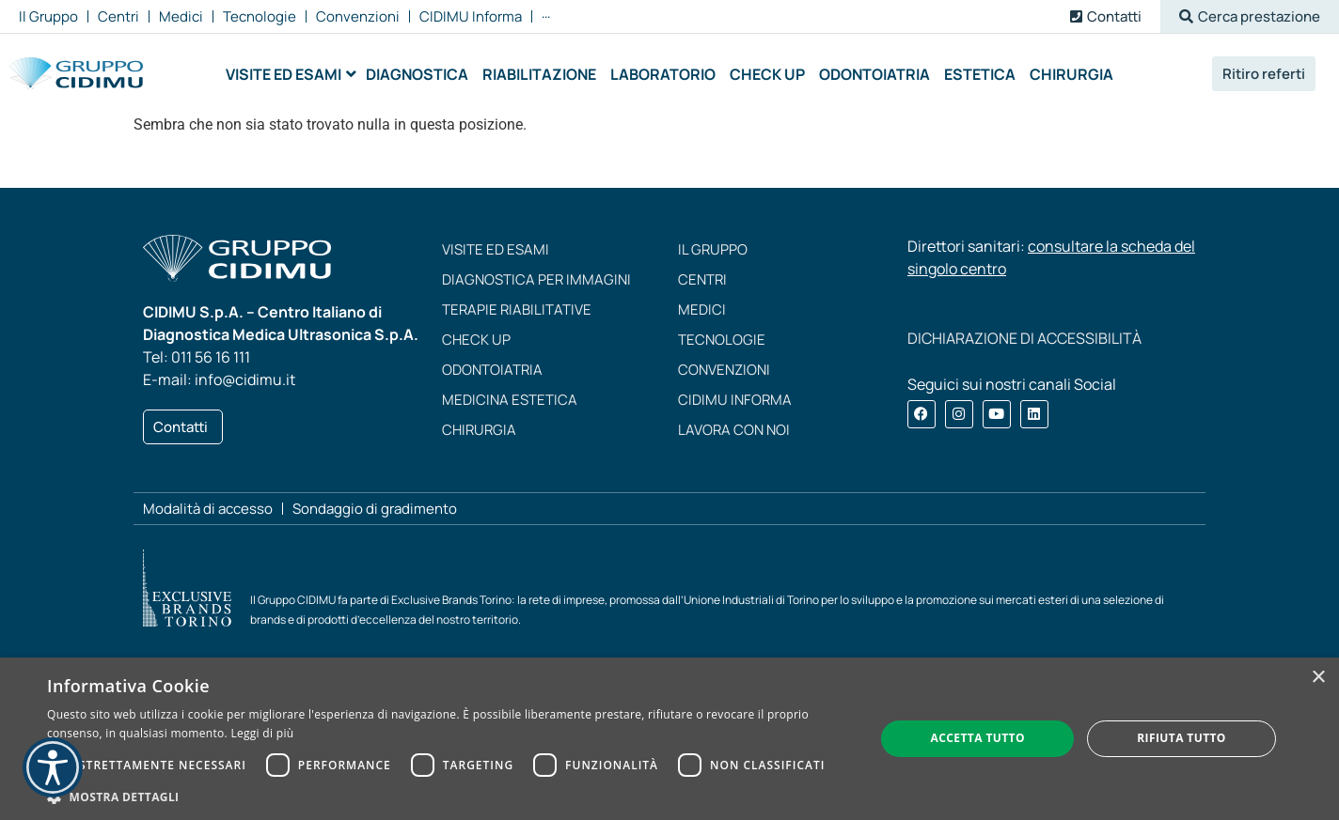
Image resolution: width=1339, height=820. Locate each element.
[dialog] (669, 739)
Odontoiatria (492, 369)
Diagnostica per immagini (536, 279)
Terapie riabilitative (516, 309)
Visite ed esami (495, 249)
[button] (1249, 16)
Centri (702, 279)
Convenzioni (724, 369)
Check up (476, 339)
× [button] (1318, 678)
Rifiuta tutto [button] (1181, 738)
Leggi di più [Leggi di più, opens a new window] (261, 733)
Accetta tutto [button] (978, 738)
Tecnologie (721, 339)
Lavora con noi (734, 430)
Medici (702, 309)
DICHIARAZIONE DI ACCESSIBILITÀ (1024, 338)
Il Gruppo (713, 249)
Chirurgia (479, 430)
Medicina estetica (509, 400)
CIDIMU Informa (735, 400)
